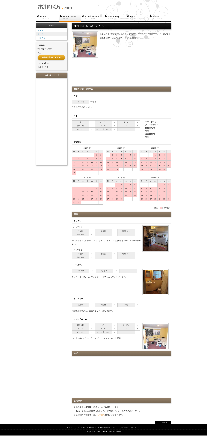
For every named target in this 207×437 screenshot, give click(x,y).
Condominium (94, 17)
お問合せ (41, 40)
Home (49, 17)
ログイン (135, 429)
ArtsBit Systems (102, 433)
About (162, 17)
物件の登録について (108, 429)
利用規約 (92, 429)
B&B (139, 17)
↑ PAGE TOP (162, 423)
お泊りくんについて (77, 429)
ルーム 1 (41, 36)
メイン (40, 32)
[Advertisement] (121, 80)
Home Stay (117, 17)
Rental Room (72, 17)
